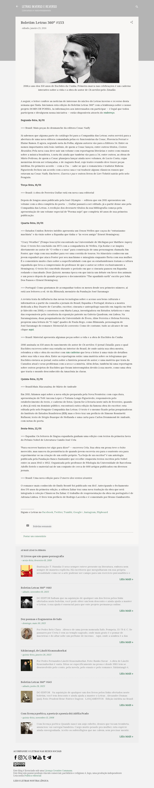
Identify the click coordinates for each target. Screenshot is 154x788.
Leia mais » (126, 579)
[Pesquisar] (136, 7)
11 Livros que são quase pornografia (42, 556)
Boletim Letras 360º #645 (36, 682)
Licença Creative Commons (58, 770)
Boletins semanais (42, 526)
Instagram (90, 512)
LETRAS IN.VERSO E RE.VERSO (39, 6)
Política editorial (32, 775)
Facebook (47, 512)
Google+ (78, 512)
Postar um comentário (34, 536)
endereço (109, 112)
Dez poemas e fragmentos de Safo (41, 619)
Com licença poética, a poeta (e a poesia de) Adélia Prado (55, 713)
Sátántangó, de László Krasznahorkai (44, 650)
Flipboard (102, 512)
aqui (31, 329)
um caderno (73, 352)
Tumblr (68, 512)
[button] (131, 23)
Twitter (58, 512)
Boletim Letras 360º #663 (36, 587)
